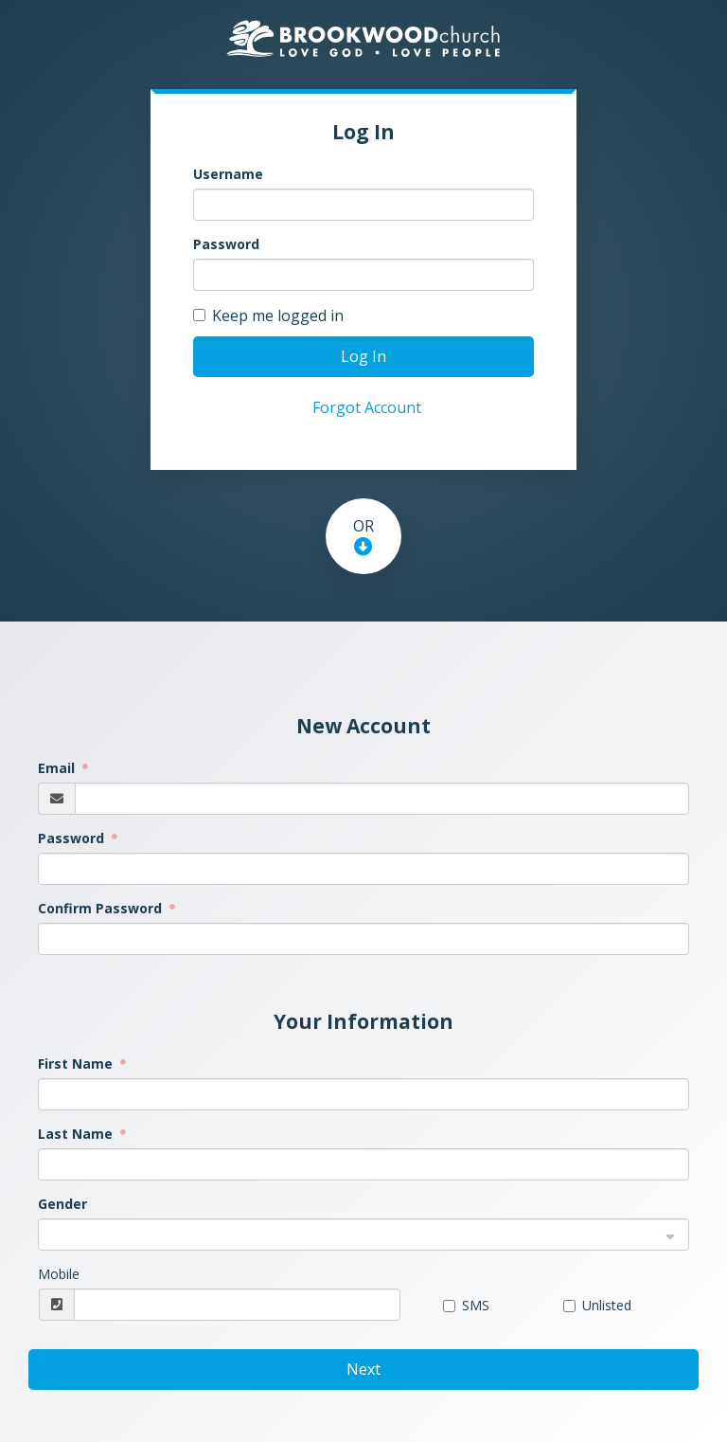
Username (228, 174)
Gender (62, 1204)
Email (58, 768)
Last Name (77, 1134)
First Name (77, 1063)
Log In (363, 356)
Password (226, 244)
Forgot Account (366, 407)
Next (363, 1369)
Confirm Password (102, 908)
